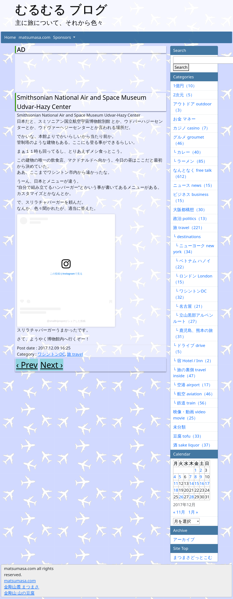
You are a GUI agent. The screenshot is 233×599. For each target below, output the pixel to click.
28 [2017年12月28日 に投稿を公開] (191, 497)
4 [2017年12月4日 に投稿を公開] (174, 476)
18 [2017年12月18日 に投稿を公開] (175, 490)
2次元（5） (184, 95)
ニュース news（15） (193, 185)
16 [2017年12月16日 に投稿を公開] (202, 483)
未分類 (179, 427)
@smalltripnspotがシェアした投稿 (66, 321)
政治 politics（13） (191, 218)
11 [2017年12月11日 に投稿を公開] (175, 483)
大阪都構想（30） (190, 209)
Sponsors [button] (62, 37)
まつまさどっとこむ (192, 557)
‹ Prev (27, 364)
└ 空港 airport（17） (193, 385)
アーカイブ (184, 539)
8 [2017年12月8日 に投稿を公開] (195, 476)
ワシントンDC (51, 354)
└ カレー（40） (188, 152)
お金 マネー (184, 119)
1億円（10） (185, 85)
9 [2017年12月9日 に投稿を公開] (201, 476)
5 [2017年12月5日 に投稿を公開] (180, 476)
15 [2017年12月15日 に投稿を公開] (196, 483)
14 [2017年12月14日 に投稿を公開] (191, 483)
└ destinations (187, 236)
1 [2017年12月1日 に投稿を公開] (195, 470)
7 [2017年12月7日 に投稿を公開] (190, 476)
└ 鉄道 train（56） (191, 403)
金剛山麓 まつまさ (21, 587)
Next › (51, 364)
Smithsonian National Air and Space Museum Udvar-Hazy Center (81, 102)
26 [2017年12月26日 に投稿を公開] (181, 497)
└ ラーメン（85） (190, 161)
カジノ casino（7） (191, 128)
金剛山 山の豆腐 (19, 593)
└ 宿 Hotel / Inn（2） (193, 360)
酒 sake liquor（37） (192, 445)
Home (10, 37)
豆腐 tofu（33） (188, 436)
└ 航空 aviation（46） (194, 394)
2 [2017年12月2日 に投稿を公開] (201, 470)
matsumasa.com (34, 37)
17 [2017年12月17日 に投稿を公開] (207, 483)
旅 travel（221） (189, 227)
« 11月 (179, 512)
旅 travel (75, 354)
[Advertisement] (36, 72)
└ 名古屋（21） (189, 306)
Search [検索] (181, 67)
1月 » (193, 512)
